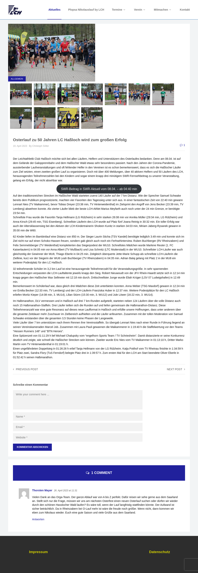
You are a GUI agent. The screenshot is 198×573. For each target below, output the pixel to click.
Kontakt (185, 9)
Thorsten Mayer (42, 490)
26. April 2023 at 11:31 (65, 490)
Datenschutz (159, 552)
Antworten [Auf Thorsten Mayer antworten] (38, 519)
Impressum (38, 552)
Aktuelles (54, 9)
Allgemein (17, 79)
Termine (119, 9)
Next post (176, 369)
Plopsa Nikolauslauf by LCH (86, 9)
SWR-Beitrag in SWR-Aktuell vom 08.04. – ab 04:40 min (99, 189)
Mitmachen (163, 9)
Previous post (25, 369)
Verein (140, 9)
